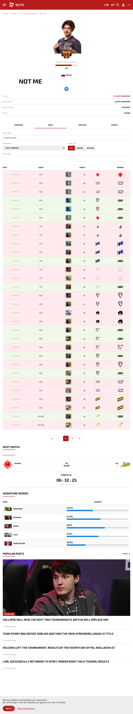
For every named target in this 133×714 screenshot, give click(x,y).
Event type (72, 143)
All (71, 148)
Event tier (7, 154)
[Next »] (79, 438)
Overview (18, 125)
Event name (7, 133)
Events (114, 125)
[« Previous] (52, 438)
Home (5, 14)
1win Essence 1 (9, 455)
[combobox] (66, 137)
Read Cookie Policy (26, 708)
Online (80, 148)
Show (125, 554)
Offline (90, 148)
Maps (50, 125)
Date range (7, 143)
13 (73, 438)
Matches (82, 125)
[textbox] (66, 137)
